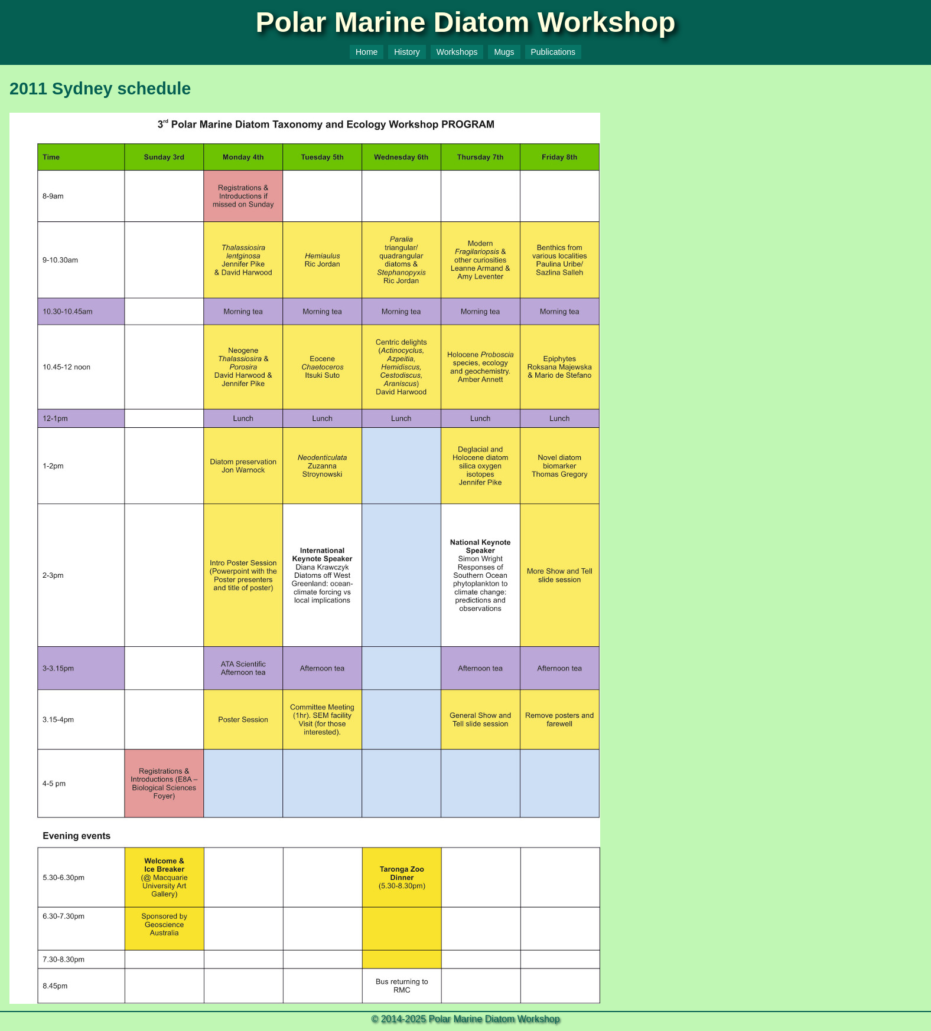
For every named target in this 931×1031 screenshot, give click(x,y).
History (407, 52)
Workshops (457, 52)
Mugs (504, 52)
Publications (553, 52)
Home (366, 52)
